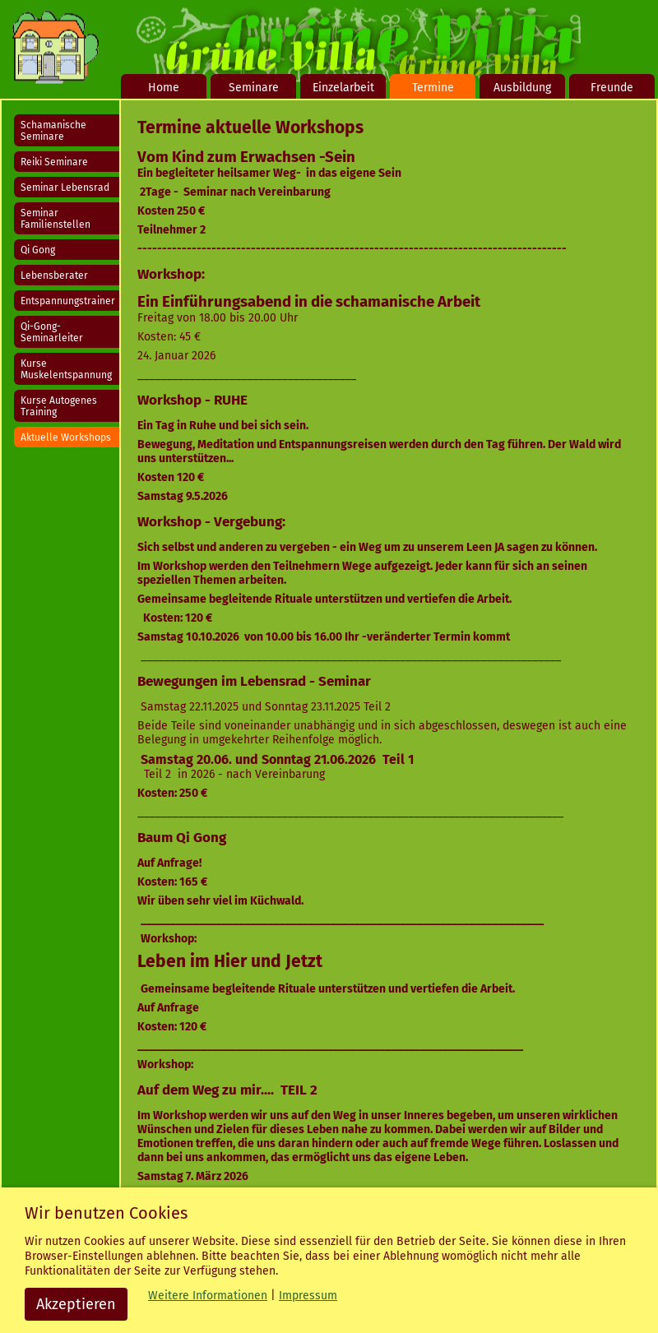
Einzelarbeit (343, 88)
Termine (433, 88)
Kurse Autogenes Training (59, 406)
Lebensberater (54, 275)
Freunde (612, 88)
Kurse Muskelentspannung (66, 369)
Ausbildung (522, 88)
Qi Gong (38, 250)
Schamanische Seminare (53, 130)
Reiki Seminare (54, 162)
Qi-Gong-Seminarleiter (52, 332)
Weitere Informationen (207, 1296)
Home (163, 88)
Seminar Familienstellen (55, 218)
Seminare (254, 88)
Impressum (308, 1296)
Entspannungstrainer (68, 301)
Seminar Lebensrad (65, 187)
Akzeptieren (76, 1304)
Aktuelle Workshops (66, 437)
